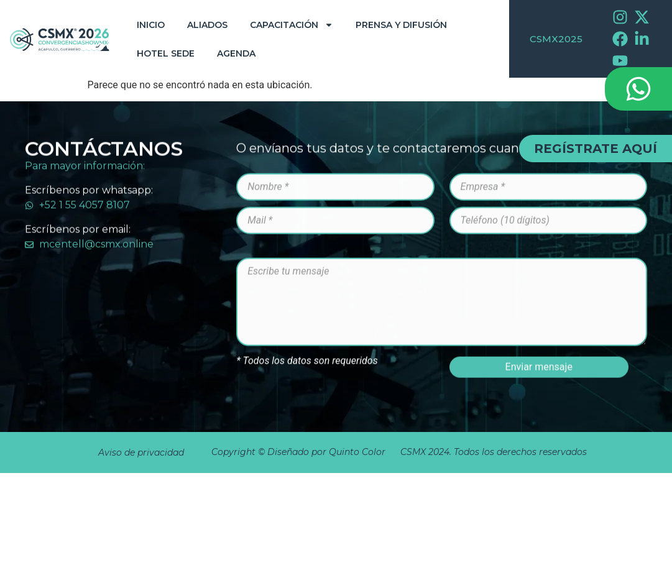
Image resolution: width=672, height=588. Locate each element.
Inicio (151, 24)
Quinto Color (358, 451)
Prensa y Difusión (401, 24)
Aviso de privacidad (141, 452)
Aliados (207, 24)
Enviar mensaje (539, 420)
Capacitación (291, 24)
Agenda (236, 53)
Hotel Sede (166, 53)
